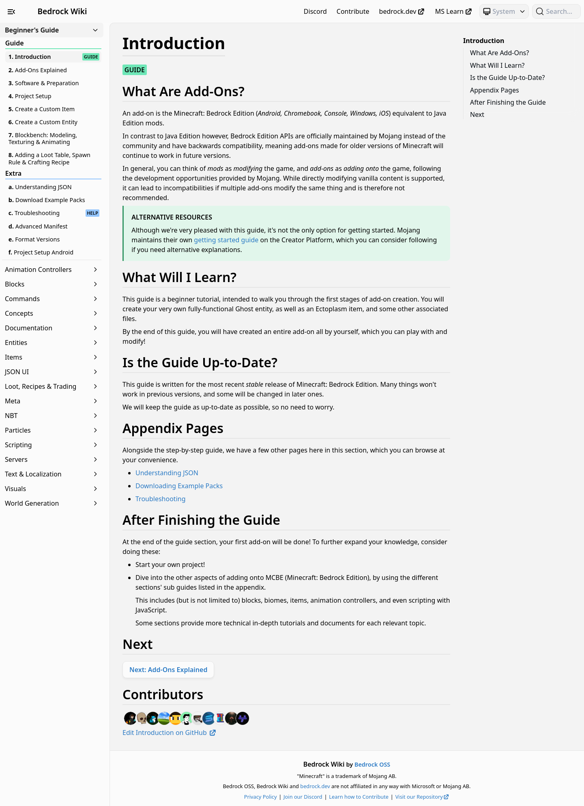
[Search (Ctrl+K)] (556, 11)
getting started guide (226, 239)
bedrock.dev (402, 11)
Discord (315, 11)
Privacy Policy (260, 796)
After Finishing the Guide (508, 102)
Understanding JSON (166, 472)
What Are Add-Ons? (499, 52)
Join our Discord (302, 796)
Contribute (353, 11)
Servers (52, 459)
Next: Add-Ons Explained (168, 669)
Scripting (52, 444)
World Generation (52, 503)
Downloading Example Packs (179, 485)
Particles (52, 430)
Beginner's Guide (52, 30)
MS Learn (454, 11)
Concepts (52, 313)
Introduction (483, 40)
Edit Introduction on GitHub (169, 732)
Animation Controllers (52, 269)
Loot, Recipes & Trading (52, 386)
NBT (52, 415)
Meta (52, 401)
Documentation (52, 327)
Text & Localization (52, 474)
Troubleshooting (160, 498)
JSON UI (52, 371)
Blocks (52, 284)
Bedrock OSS (372, 764)
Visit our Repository (422, 796)
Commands (52, 298)
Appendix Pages (494, 90)
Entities (52, 342)
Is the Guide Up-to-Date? (507, 77)
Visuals (52, 488)
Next (477, 114)
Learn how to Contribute (359, 796)
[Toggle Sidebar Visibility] (11, 11)
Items (52, 357)
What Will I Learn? (497, 65)
